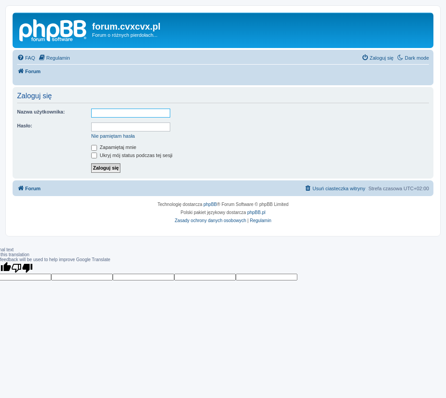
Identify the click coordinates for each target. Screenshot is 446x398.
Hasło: (24, 125)
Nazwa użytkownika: (41, 111)
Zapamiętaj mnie (113, 147)
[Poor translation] (22, 268)
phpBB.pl (256, 212)
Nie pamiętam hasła (113, 136)
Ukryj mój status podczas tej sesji (131, 155)
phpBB (210, 204)
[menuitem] (26, 57)
